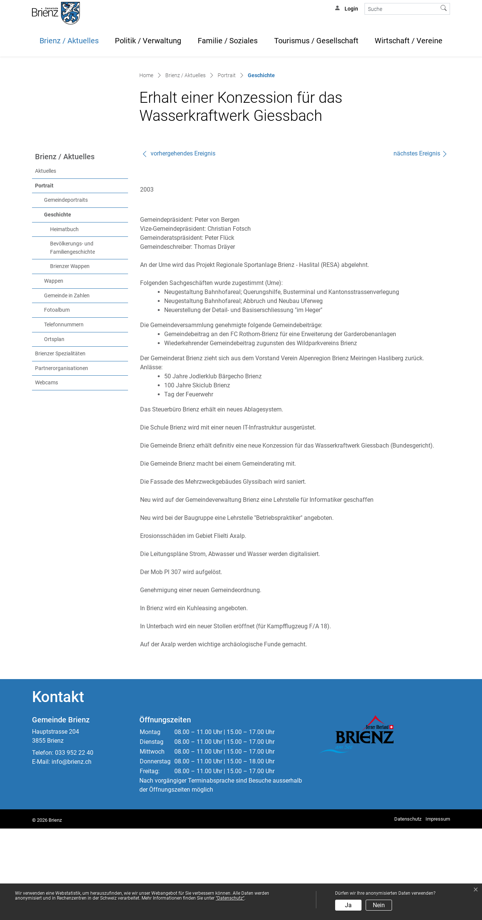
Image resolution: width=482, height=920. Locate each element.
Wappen (53, 372)
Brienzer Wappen (70, 358)
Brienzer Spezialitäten (60, 445)
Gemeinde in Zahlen (67, 387)
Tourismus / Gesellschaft (316, 40)
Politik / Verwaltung (148, 40)
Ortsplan (54, 430)
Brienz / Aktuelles (69, 40)
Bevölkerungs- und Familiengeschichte (72, 339)
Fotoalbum (57, 401)
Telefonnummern (64, 416)
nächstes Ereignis (421, 244)
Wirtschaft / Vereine (408, 40)
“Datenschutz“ (230, 898)
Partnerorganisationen (61, 459)
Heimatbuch (64, 320)
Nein (379, 905)
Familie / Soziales (228, 40)
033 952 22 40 (74, 844)
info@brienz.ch (72, 853)
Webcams (46, 474)
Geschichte (73, 305)
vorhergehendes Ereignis (178, 244)
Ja (348, 905)
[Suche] (401, 9)
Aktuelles (45, 262)
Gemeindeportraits (66, 291)
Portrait (44, 277)
